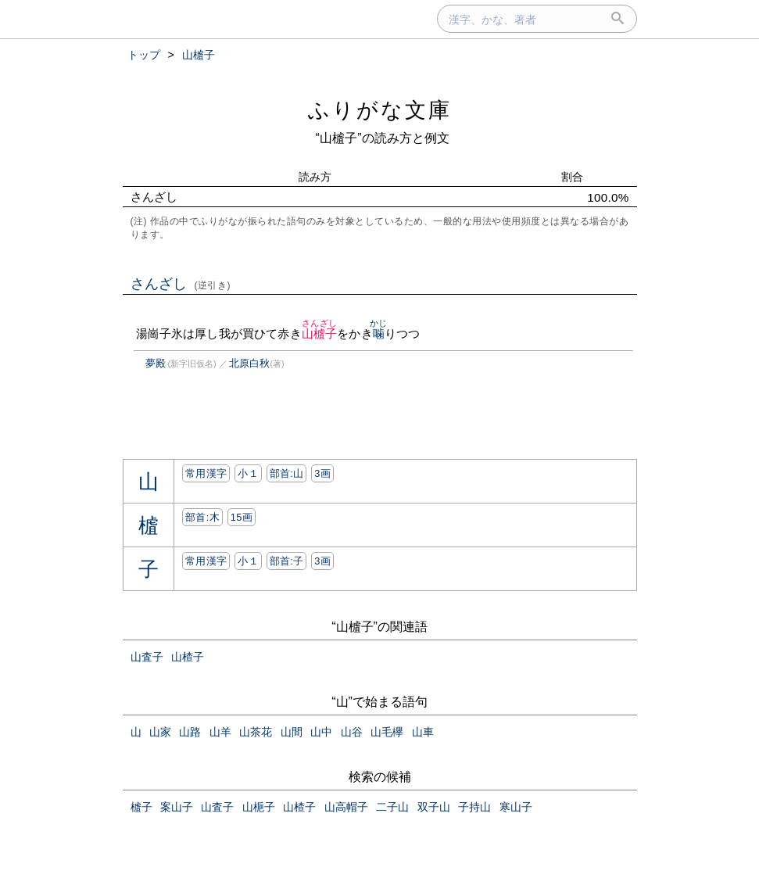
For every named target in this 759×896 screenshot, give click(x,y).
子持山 (474, 807)
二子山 (392, 807)
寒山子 (515, 807)
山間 (292, 732)
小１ (248, 473)
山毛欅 (387, 732)
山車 (423, 732)
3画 (322, 473)
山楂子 (187, 656)
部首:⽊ (202, 517)
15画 (241, 517)
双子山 (433, 807)
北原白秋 (249, 363)
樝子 (141, 807)
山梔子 (258, 807)
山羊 (220, 732)
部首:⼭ (287, 473)
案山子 (176, 807)
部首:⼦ (287, 561)
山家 (160, 732)
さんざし (181, 284)
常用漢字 (206, 473)
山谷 (352, 732)
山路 (190, 732)
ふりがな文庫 (380, 110)
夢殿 (155, 363)
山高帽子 (346, 807)
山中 (321, 732)
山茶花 (255, 732)
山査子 (147, 656)
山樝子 (319, 333)
